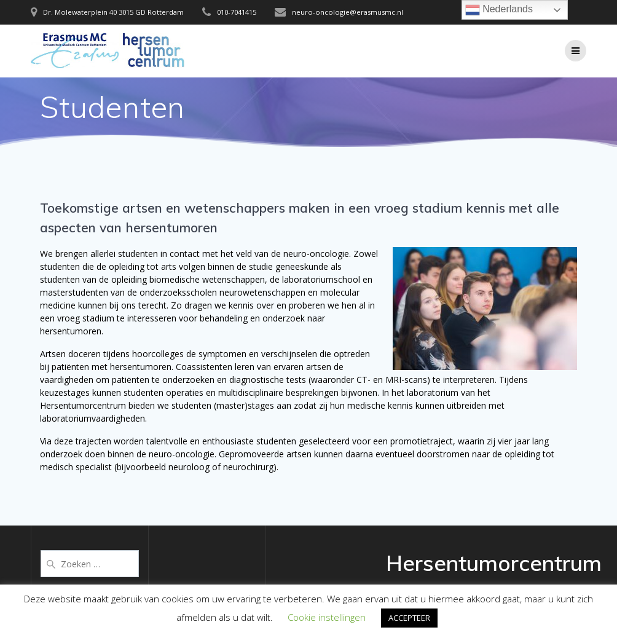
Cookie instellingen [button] (327, 617)
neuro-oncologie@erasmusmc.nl (347, 12)
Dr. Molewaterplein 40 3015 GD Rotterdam (113, 12)
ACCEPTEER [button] (409, 617)
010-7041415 (236, 12)
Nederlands (499, 9)
